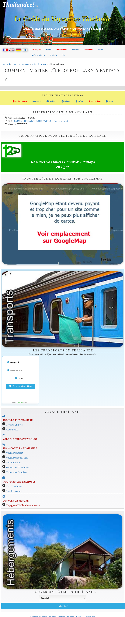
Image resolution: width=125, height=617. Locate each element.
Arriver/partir (19, 101)
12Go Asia (20, 402)
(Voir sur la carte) (60, 121)
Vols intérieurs (13, 462)
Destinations (61, 49)
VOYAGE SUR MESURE (16, 501)
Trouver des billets (20, 386)
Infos (109, 101)
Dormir (36, 101)
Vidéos (100, 49)
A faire (65, 101)
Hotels (48, 49)
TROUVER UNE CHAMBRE (18, 420)
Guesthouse (12, 429)
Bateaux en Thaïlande (17, 467)
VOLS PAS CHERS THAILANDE (20, 439)
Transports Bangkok (16, 472)
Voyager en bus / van (17, 457)
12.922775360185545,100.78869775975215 (33, 121)
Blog (63, 55)
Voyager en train (14, 452)
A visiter (75, 49)
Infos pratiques (38, 55)
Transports (36, 49)
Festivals (53, 55)
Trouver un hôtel (14, 424)
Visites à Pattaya (39, 64)
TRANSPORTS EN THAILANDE (20, 448)
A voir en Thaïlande (20, 64)
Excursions (88, 49)
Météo (79, 101)
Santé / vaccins (14, 491)
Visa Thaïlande (14, 486)
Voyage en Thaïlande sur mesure (23, 505)
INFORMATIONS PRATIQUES (19, 482)
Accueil (6, 64)
